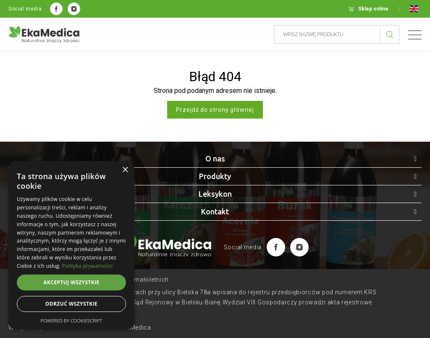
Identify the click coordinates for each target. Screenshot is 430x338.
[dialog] (71, 245)
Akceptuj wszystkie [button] (71, 282)
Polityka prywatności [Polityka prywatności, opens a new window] (87, 265)
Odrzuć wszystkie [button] (71, 303)
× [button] (125, 170)
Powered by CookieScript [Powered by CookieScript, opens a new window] (71, 320)
